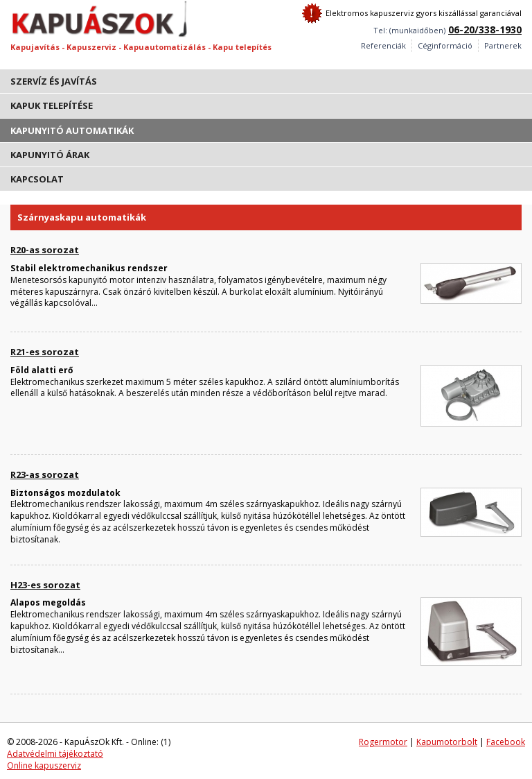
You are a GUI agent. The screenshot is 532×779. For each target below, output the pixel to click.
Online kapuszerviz (44, 765)
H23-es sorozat (45, 585)
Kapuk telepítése (51, 105)
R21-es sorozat (44, 351)
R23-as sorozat (44, 474)
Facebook (505, 742)
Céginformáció (445, 45)
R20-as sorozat (44, 249)
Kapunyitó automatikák (72, 130)
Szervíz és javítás (53, 81)
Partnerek (503, 45)
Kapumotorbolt (446, 742)
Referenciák (383, 45)
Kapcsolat (37, 179)
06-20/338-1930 (485, 29)
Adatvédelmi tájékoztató (55, 754)
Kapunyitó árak (49, 154)
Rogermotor (383, 742)
